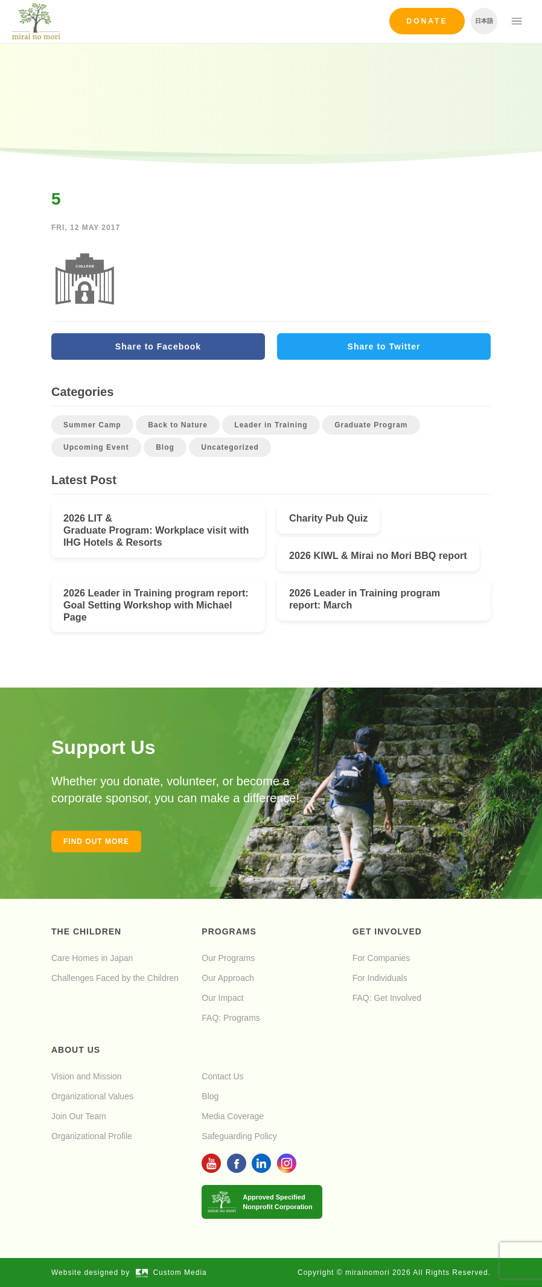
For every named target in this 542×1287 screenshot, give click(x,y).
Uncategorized (230, 447)
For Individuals (379, 978)
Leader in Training (270, 425)
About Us (75, 1050)
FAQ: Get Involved (386, 998)
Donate (427, 21)
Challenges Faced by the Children (115, 978)
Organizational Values (92, 1096)
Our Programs (228, 958)
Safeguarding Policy (239, 1136)
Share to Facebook (158, 346)
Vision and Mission (86, 1076)
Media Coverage (233, 1116)
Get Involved (387, 931)
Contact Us (222, 1076)
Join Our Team (78, 1116)
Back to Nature (178, 425)
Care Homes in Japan (92, 958)
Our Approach (227, 978)
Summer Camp (92, 425)
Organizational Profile (91, 1136)
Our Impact (222, 998)
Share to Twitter (384, 346)
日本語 (484, 21)
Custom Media (171, 1272)
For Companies (381, 958)
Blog (165, 447)
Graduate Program (370, 425)
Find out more (96, 841)
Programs (229, 931)
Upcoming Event (96, 447)
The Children (86, 931)
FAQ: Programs (231, 1018)
